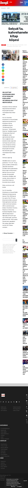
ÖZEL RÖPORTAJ (5, 433)
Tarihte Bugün (4, 449)
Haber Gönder (16, 410)
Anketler (3, 463)
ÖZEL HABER (4, 432)
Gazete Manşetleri (5, 456)
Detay (13, 486)
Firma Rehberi (4, 454)
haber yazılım (3, 484)
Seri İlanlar (3, 452)
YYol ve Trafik (4, 446)
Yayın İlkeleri (3, 408)
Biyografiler (3, 465)
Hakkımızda (3, 407)
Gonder (16, 240)
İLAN (24, 251)
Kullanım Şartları (17, 407)
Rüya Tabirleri (4, 466)
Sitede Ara (3, 461)
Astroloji (3, 468)
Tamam (19, 486)
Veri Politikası (4, 410)
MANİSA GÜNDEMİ (5, 439)
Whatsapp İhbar (16, 408)
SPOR (2, 437)
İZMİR (8, 8)
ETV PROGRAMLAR (14, 3)
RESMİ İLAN (3, 430)
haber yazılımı (3, 481)
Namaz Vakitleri (4, 447)
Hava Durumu (4, 444)
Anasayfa (3, 8)
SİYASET (3, 435)
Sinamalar (3, 451)
